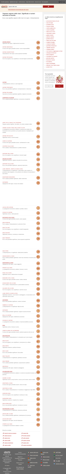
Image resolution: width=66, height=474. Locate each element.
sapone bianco (6, 41)
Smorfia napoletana (5, 1)
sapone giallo (7, 434)
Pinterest (20, 454)
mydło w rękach (46, 459)
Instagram (22, 452)
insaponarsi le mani (8, 257)
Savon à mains (46, 451)
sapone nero (7, 432)
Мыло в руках (46, 453)
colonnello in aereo (50, 33)
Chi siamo (7, 459)
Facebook (17, 452)
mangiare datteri (50, 49)
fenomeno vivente (50, 60)
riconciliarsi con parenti (51, 56)
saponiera (5, 294)
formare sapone (26, 429)
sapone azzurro (7, 429)
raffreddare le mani (8, 403)
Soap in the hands (34, 449)
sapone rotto (26, 437)
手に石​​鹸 (58, 455)
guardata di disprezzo (51, 45)
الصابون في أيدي (59, 449)
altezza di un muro (50, 31)
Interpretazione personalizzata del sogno (18, 9)
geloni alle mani (7, 158)
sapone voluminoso (8, 437)
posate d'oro (49, 67)
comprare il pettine (50, 44)
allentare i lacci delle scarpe (52, 65)
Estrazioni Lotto (38, 1)
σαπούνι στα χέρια (60, 458)
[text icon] (48, 6)
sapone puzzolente (27, 439)
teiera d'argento (50, 54)
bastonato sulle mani (8, 217)
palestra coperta (50, 37)
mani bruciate (6, 330)
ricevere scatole (50, 26)
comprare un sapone (8, 97)
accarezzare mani (7, 365)
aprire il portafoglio (50, 63)
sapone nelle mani (34, 446)
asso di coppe (49, 22)
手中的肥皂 (45, 456)
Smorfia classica (22, 1)
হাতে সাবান (58, 452)
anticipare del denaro (51, 52)
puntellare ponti (50, 24)
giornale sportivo (50, 58)
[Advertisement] (21, 30)
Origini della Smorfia (30, 1)
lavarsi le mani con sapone (10, 427)
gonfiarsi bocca (50, 38)
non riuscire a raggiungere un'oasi (54, 51)
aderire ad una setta (51, 40)
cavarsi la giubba (50, 29)
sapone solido (7, 439)
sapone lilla (25, 427)
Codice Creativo (20, 463)
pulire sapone (26, 432)
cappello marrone (50, 47)
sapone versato (26, 434)
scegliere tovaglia (50, 42)
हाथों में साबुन (58, 446)
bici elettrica (49, 61)
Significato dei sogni (14, 1)
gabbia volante (49, 35)
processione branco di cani (52, 21)
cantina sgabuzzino (51, 28)
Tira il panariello (45, 1)
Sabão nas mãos (33, 456)
